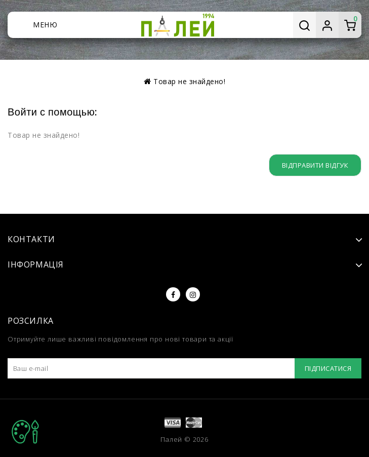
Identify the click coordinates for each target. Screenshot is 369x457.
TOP (25, 431)
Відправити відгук (313, 165)
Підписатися (326, 368)
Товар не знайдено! (189, 82)
